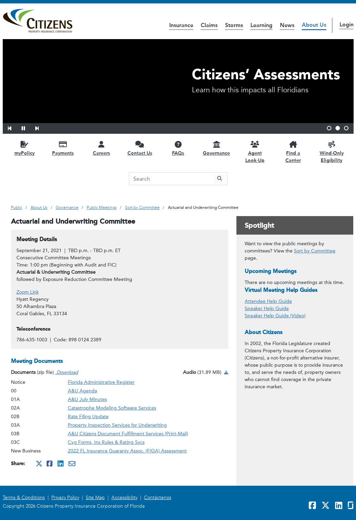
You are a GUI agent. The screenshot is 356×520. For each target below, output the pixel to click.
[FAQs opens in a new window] (178, 148)
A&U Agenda (82, 391)
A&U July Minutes (87, 399)
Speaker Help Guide (267, 308)
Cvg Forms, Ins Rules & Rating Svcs (106, 442)
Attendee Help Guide (268, 301)
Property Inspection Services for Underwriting (117, 425)
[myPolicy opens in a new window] (24, 148)
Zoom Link (27, 292)
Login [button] (347, 24)
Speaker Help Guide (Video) (275, 316)
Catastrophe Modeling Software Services (112, 408)
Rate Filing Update (88, 416)
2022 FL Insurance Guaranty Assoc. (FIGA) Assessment (127, 451)
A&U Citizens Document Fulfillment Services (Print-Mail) (128, 434)
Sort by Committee (314, 251)
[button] (14, 127)
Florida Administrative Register (101, 382)
